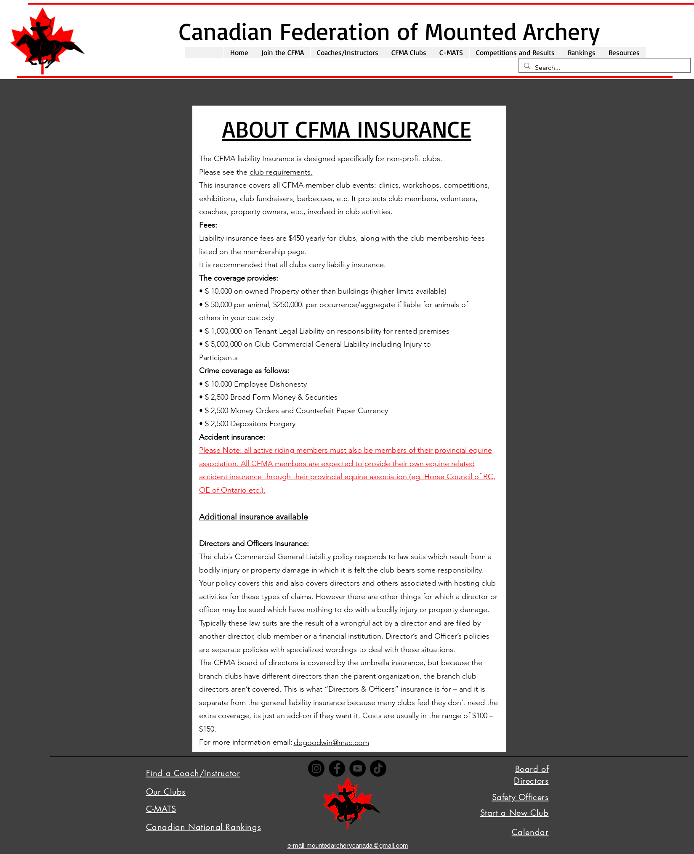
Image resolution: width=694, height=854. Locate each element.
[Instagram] (316, 768)
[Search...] (604, 67)
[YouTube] (357, 768)
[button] (282, 52)
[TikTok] (378, 768)
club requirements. (281, 172)
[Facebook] (337, 768)
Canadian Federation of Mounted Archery (389, 31)
